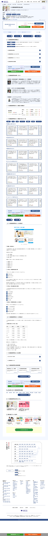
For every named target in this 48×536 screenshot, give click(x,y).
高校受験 (27, 482)
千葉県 (28, 446)
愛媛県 (25, 458)
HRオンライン (31, 516)
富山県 (5, 488)
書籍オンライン (33, 515)
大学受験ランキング (21, 484)
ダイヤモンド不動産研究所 (16, 516)
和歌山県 (30, 453)
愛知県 (20, 451)
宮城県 (27, 444)
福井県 (9, 488)
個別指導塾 (28, 1)
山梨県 (32, 451)
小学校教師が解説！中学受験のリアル (35, 499)
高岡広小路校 (31, 392)
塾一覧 (25, 1)
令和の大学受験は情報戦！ (35, 490)
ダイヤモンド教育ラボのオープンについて (20, 475)
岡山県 (7, 496)
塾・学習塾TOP (4, 4)
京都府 (25, 453)
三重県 (27, 451)
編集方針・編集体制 (15, 507)
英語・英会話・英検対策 (35, 497)
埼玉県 (25, 446)
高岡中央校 (10, 392)
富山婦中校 (27, 392)
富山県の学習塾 (9, 4)
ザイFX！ (11, 516)
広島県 (9, 496)
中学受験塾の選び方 (28, 489)
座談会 (31, 1)
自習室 (33, 121)
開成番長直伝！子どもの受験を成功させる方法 (35, 482)
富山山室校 (35, 392)
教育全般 (27, 488)
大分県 (29, 460)
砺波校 (14, 392)
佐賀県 (22, 460)
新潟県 (3, 488)
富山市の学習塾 (14, 4)
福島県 (34, 444)
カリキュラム (22, 121)
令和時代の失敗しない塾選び (35, 485)
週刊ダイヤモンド (17, 515)
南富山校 (39, 392)
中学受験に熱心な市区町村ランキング (28, 492)
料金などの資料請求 (37, 26)
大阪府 (20, 453)
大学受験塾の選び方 (28, 490)
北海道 (20, 444)
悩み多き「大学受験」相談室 (35, 495)
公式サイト (7, 11)
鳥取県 (3, 496)
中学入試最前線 (35, 486)
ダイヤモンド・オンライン (10, 515)
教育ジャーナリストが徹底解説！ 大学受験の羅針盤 (35, 502)
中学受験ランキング (21, 482)
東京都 (20, 446)
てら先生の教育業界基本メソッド (35, 487)
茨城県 (30, 446)
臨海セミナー (14, 482)
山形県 (32, 444)
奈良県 (27, 453)
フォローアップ (39, 121)
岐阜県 (25, 451)
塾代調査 (39, 1)
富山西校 (20, 392)
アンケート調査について (18, 473)
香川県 (22, 458)
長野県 (29, 451)
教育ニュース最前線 (35, 500)
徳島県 (20, 458)
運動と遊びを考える (35, 489)
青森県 (22, 444)
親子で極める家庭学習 (43, 485)
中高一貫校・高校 (35, 1)
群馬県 (35, 446)
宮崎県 (32, 460)
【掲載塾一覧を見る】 (15, 481)
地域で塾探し (21, 1)
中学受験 (27, 481)
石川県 (7, 488)
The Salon (27, 516)
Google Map (15, 19)
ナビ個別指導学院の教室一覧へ (23, 376)
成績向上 (8, 121)
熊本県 (27, 460)
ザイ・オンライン (38, 515)
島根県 (5, 496)
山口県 (3, 497)
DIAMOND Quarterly (22, 516)
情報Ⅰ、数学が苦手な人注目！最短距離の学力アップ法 (35, 493)
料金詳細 (17, 219)
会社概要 (26, 507)
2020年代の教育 (42, 481)
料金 (13, 121)
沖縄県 (23, 461)
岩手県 (25, 444)
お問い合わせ (21, 507)
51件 (14, 17)
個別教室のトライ (15, 488)
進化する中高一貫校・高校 (43, 488)
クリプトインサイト (35, 516)
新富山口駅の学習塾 (19, 4)
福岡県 (20, 460)
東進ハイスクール (15, 489)
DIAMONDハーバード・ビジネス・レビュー (25, 515)
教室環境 (28, 121)
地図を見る (13, 68)
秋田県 (29, 444)
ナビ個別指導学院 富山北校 (26, 4)
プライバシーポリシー (32, 507)
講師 (17, 121)
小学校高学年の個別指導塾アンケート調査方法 (24, 17)
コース (9, 219)
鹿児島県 (20, 461)
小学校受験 (27, 493)
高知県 (27, 458)
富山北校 (17, 392)
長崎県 (25, 460)
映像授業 (14, 497)
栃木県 (32, 446)
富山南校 (24, 392)
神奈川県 (22, 446)
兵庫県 (22, 453)
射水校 (7, 392)
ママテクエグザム (43, 486)
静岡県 (22, 451)
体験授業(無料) (24, 26)
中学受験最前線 (42, 482)
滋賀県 (32, 453)
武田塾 (13, 490)
